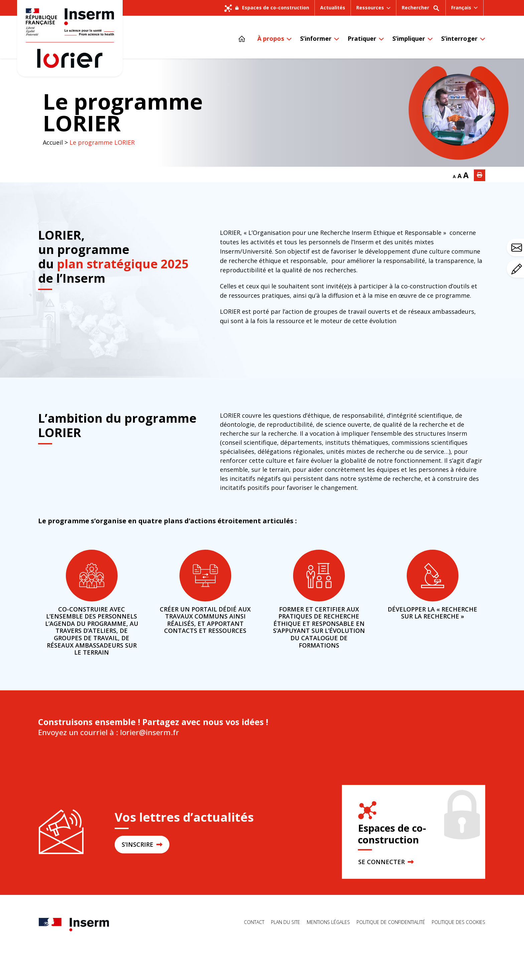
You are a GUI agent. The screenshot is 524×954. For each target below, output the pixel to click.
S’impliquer (408, 38)
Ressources (370, 7)
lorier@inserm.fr (148, 732)
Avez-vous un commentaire (517, 269)
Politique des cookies (458, 922)
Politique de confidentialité (391, 922)
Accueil (53, 142)
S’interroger (459, 38)
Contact (254, 922)
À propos (270, 38)
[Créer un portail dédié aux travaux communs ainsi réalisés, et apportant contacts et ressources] (205, 575)
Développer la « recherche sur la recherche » (432, 613)
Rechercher (421, 9)
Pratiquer (362, 38)
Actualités (332, 7)
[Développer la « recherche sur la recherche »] (432, 575)
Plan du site (285, 922)
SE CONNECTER (386, 862)
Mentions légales (328, 922)
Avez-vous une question (517, 247)
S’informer (316, 38)
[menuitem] (464, 7)
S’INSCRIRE (142, 844)
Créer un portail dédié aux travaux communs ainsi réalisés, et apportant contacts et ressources (205, 620)
